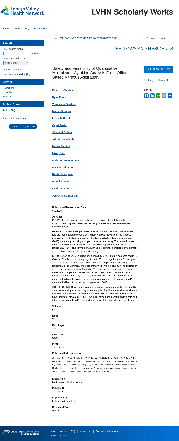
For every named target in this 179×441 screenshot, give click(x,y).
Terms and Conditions (14, 118)
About (63, 431)
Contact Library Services (23, 126)
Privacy (53, 436)
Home (54, 38)
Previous (150, 38)
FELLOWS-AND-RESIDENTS (73, 38)
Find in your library (156, 80)
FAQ (73, 431)
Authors (7, 96)
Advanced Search (12, 69)
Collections (8, 88)
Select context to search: (16, 58)
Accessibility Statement (107, 431)
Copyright (64, 436)
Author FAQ (9, 110)
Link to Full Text (158, 69)
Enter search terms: (13, 49)
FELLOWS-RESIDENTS (100, 38)
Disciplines (8, 92)
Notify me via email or (17, 74)
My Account (86, 431)
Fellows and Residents (144, 48)
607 (115, 38)
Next (163, 38)
